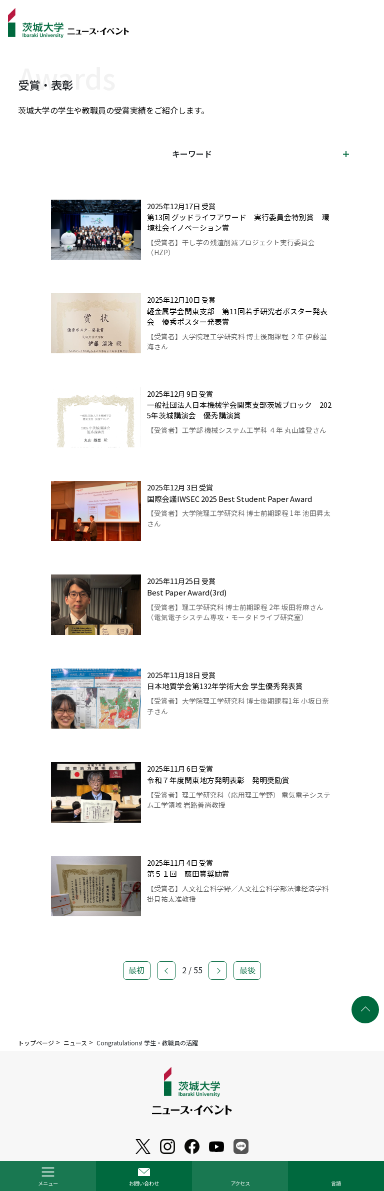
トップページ (36, 1042)
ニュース (75, 1042)
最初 (136, 977)
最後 (248, 977)
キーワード (192, 154)
